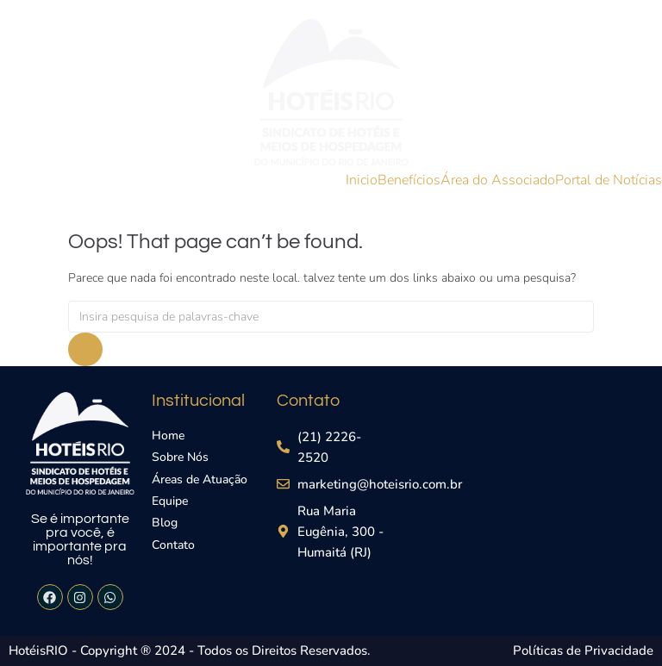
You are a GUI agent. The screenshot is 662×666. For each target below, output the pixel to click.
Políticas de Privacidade (583, 650)
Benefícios (409, 180)
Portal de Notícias (608, 180)
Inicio (362, 180)
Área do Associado (497, 180)
